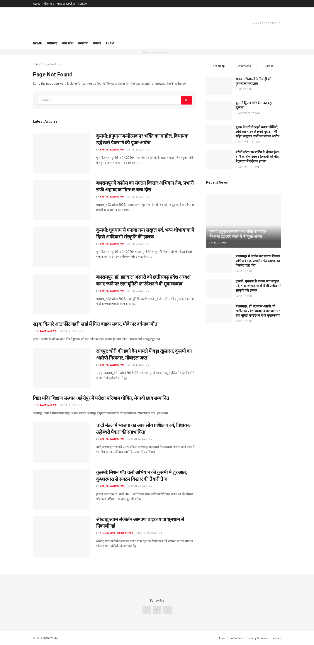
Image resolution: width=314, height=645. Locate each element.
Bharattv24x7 (50, 638)
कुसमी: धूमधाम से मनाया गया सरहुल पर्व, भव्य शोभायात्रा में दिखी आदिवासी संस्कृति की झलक (258, 285)
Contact (83, 3)
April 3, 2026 (135, 149)
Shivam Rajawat (47, 331)
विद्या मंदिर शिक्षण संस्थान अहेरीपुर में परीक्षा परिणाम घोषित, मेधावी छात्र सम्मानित (101, 398)
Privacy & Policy (66, 3)
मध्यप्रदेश (83, 43)
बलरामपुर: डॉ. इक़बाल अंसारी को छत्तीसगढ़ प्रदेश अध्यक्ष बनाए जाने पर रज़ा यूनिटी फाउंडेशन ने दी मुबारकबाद (258, 310)
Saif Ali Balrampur (112, 149)
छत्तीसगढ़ (52, 43)
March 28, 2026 (146, 533)
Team (109, 43)
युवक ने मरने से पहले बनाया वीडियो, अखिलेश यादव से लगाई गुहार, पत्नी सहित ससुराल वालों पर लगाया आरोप (257, 131)
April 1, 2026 (135, 364)
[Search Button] (186, 100)
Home (37, 43)
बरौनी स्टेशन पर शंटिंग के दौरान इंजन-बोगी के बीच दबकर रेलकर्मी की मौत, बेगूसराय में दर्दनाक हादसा (258, 156)
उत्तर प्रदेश (67, 43)
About (36, 3)
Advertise (48, 3)
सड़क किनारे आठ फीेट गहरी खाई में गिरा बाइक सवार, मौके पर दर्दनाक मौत (95, 324)
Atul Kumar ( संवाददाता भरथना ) (117, 533)
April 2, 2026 (135, 243)
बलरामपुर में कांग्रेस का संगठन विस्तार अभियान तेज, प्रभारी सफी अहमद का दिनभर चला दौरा (258, 260)
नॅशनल (97, 43)
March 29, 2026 (137, 438)
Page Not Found (53, 64)
